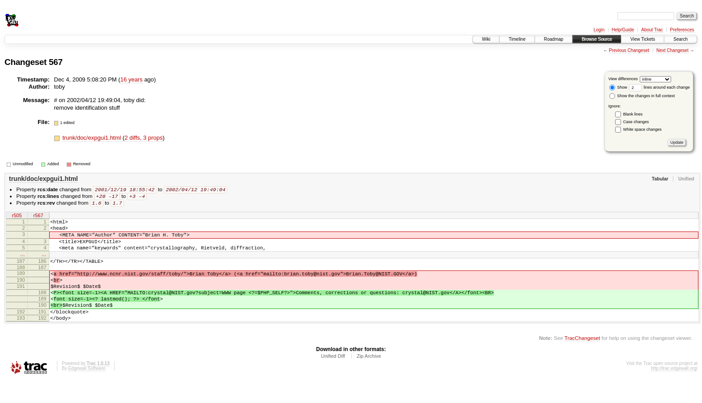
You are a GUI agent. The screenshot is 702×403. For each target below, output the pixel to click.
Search (680, 39)
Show (618, 87)
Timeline (517, 39)
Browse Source (597, 39)
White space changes (642, 129)
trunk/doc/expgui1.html (92, 137)
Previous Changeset (629, 50)
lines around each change (659, 87)
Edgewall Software (86, 391)
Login (599, 29)
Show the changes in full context (642, 96)
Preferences (682, 29)
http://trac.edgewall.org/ (674, 391)
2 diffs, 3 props (143, 137)
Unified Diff (333, 379)
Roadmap (553, 39)
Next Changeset (672, 50)
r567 (38, 217)
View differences (623, 79)
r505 (16, 217)
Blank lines (633, 114)
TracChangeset (582, 361)
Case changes (636, 122)
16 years (131, 79)
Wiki (486, 39)
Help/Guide (623, 29)
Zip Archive (369, 379)
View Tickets (642, 39)
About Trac (652, 29)
